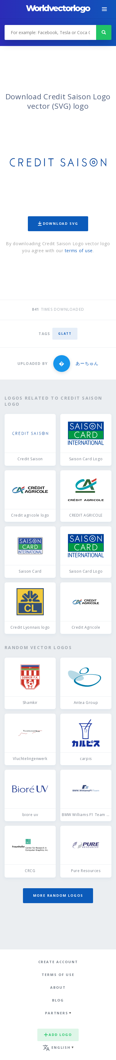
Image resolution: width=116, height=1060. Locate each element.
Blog (58, 1000)
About (58, 987)
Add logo (58, 1034)
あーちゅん (87, 363)
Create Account (58, 961)
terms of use (79, 250)
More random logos (58, 895)
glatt (64, 333)
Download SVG (58, 223)
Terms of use (58, 974)
